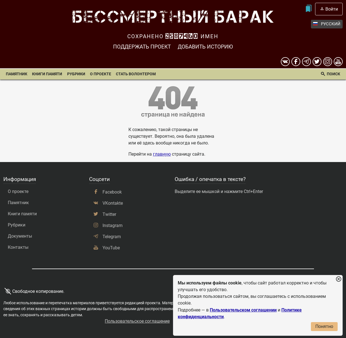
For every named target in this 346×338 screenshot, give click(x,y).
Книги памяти (47, 74)
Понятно (324, 326)
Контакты (18, 247)
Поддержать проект (142, 47)
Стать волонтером (136, 74)
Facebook (112, 192)
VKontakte (113, 203)
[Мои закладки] (308, 9)
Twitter (109, 214)
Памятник (16, 74)
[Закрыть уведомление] (338, 279)
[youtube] (338, 61)
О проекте (100, 74)
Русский (326, 24)
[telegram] (306, 61)
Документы (20, 236)
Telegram (112, 236)
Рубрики (76, 74)
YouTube (111, 247)
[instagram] (327, 61)
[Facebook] (295, 61)
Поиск (333, 74)
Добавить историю (205, 47)
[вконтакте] (285, 61)
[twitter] (317, 61)
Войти (331, 9)
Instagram (113, 225)
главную (162, 154)
